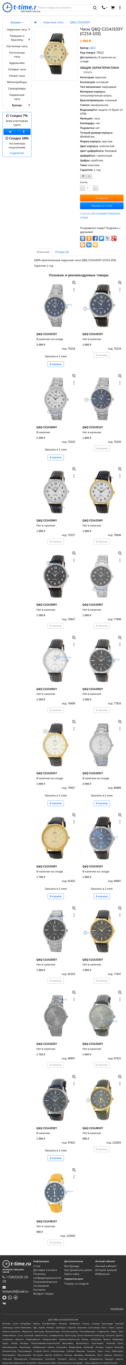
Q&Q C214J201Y (93, 773)
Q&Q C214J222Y (46, 1043)
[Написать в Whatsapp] (11, 1297)
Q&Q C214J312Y (93, 866)
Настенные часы (17, 46)
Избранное (102, 1274)
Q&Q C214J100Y (46, 866)
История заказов (106, 1270)
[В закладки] (83, 176)
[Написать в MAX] (5, 1297)
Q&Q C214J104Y (93, 520)
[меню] (120, 7)
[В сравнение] (89, 176)
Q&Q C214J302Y (93, 689)
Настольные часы (17, 54)
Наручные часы (19, 29)
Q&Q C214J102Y (93, 959)
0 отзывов (99, 213)
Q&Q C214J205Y (93, 604)
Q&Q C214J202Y (46, 959)
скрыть (87, 71)
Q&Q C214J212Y (93, 427)
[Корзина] (112, 7)
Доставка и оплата (45, 1270)
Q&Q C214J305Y (46, 604)
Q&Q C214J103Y (80, 22)
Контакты (39, 1289)
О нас (36, 1266)
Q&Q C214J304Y (46, 520)
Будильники (17, 63)
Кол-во (84, 182)
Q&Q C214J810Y (93, 1128)
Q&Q (92, 48)
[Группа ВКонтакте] (10, 132)
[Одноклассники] (24, 132)
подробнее (17, 153)
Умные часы (17, 75)
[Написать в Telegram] (16, 1297)
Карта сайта (71, 1274)
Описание (43, 252)
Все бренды (71, 1266)
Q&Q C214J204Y (46, 427)
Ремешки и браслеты (20, 38)
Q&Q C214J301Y (46, 689)
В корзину (102, 198)
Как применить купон (78, 1270)
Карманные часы (17, 97)
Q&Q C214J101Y (46, 773)
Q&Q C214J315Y (93, 334)
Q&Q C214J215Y (46, 334)
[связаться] (104, 7)
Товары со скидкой (76, 1283)
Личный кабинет (105, 1266)
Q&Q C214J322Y (93, 1043)
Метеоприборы (17, 82)
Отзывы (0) (62, 252)
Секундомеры (17, 88)
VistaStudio (117, 1309)
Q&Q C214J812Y (46, 1221)
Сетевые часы (17, 69)
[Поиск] (63, 8)
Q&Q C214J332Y (46, 1128)
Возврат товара (43, 1293)
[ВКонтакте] (5, 1303)
